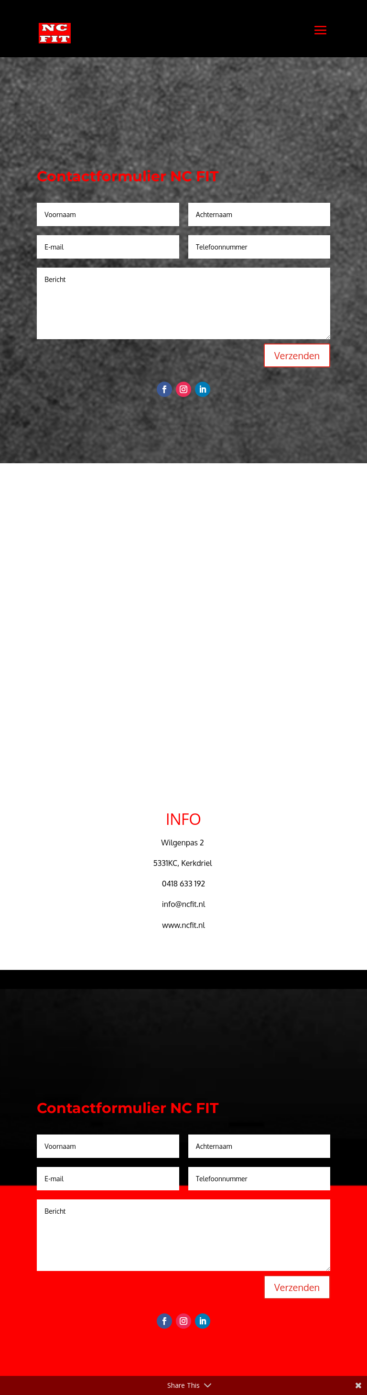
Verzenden (297, 355)
